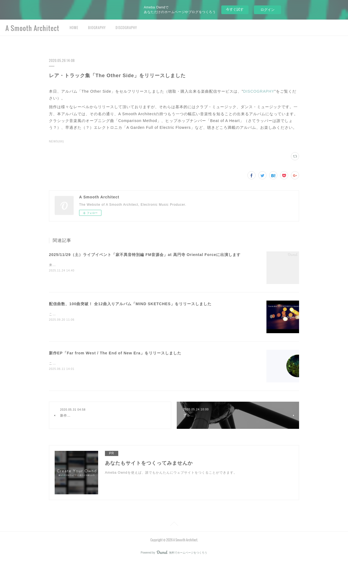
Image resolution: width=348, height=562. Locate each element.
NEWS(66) (56, 141)
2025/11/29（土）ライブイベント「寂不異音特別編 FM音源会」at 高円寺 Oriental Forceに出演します (145, 254)
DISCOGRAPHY (126, 27)
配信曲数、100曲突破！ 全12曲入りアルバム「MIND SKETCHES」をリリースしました (130, 304)
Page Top (174, 525)
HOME (74, 27)
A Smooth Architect (32, 28)
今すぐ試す (235, 9)
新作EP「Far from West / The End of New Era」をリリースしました (115, 353)
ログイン (267, 10)
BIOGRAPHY (97, 27)
